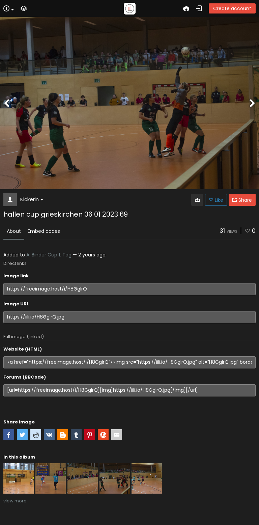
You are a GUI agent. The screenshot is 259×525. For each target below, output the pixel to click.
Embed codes (44, 231)
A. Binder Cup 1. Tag (48, 254)
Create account (232, 8)
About (14, 231)
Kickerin (31, 199)
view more (15, 501)
